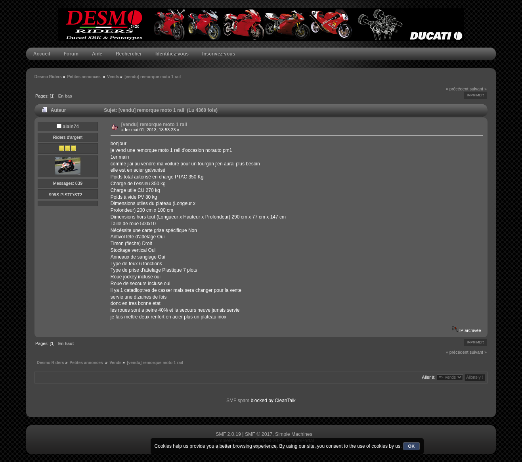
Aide (97, 54)
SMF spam (237, 400)
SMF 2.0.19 (228, 434)
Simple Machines (293, 434)
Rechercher (129, 54)
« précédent (457, 88)
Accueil (41, 54)
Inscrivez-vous (218, 54)
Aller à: (429, 377)
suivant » (478, 88)
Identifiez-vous (172, 54)
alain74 (71, 126)
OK (411, 446)
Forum (71, 54)
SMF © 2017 (258, 434)
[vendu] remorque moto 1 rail (154, 124)
